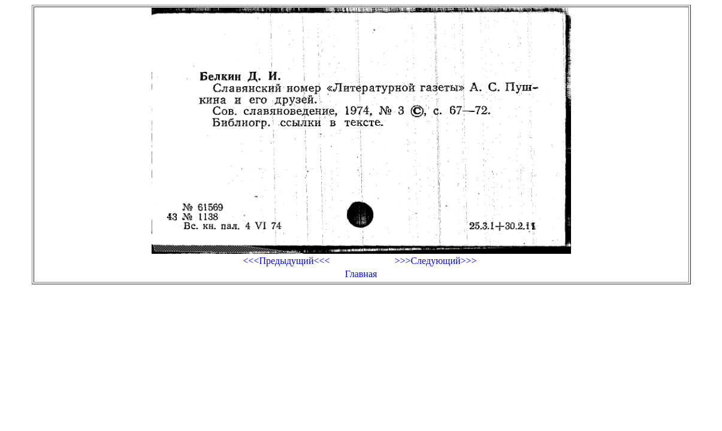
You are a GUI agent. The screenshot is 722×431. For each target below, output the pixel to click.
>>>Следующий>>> (435, 261)
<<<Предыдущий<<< (286, 261)
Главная (361, 274)
